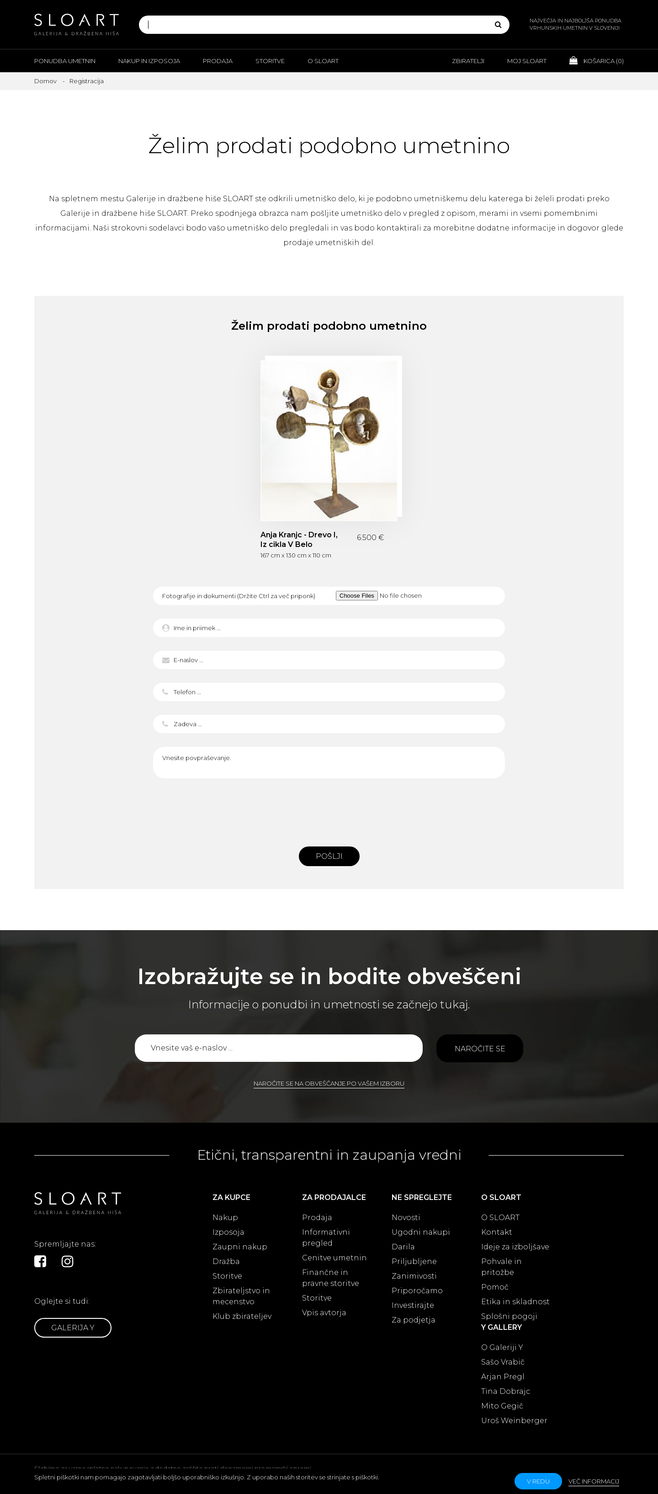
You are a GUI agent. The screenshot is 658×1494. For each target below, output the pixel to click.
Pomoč (495, 1287)
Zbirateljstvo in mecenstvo (241, 1296)
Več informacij (593, 1481)
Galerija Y (73, 1327)
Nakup (225, 1217)
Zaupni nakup (239, 1246)
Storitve (270, 60)
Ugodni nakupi (421, 1232)
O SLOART (500, 1217)
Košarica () (596, 60)
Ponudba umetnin (65, 60)
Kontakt (496, 1232)
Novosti (406, 1217)
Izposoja (228, 1232)
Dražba (226, 1261)
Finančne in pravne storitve (330, 1278)
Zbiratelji (468, 60)
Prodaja (218, 60)
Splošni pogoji (509, 1316)
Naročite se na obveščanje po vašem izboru (329, 1083)
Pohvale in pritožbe (501, 1267)
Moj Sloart (527, 60)
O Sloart (323, 60)
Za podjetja (413, 1320)
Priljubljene (414, 1261)
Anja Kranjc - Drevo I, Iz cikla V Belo (299, 539)
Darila (403, 1246)
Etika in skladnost (515, 1301)
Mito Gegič (502, 1406)
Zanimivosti (414, 1276)
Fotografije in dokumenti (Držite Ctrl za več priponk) (238, 596)
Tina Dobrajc (505, 1391)
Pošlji (329, 856)
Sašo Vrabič (503, 1362)
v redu (538, 1481)
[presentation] (329, 810)
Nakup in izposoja (149, 60)
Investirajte (413, 1305)
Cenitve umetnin (334, 1257)
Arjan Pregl (503, 1376)
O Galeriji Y (502, 1347)
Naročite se (480, 1048)
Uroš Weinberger (514, 1420)
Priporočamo (417, 1290)
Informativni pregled (326, 1238)
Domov (45, 81)
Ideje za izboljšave (515, 1246)
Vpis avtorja (324, 1312)
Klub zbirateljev (241, 1316)
